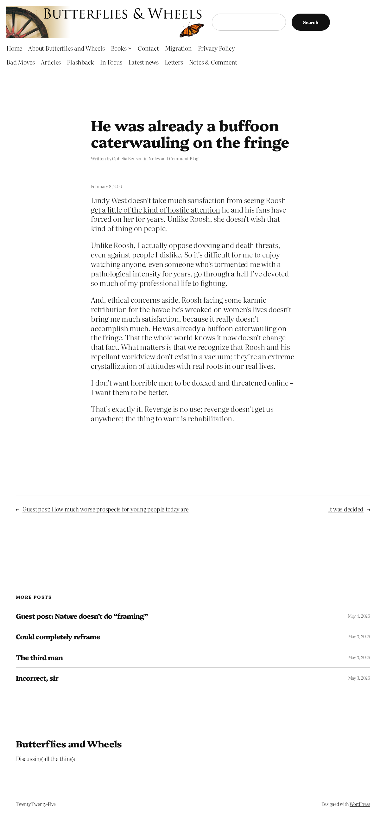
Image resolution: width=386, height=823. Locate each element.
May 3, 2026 (359, 636)
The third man (39, 657)
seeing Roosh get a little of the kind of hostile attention (188, 205)
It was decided (346, 509)
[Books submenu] (130, 48)
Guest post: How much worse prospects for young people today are (105, 509)
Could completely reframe (58, 636)
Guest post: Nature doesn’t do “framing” (82, 616)
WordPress (360, 804)
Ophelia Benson (127, 158)
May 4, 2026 (359, 616)
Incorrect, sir (37, 678)
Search (311, 22)
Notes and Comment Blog (173, 158)
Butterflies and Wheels (69, 743)
